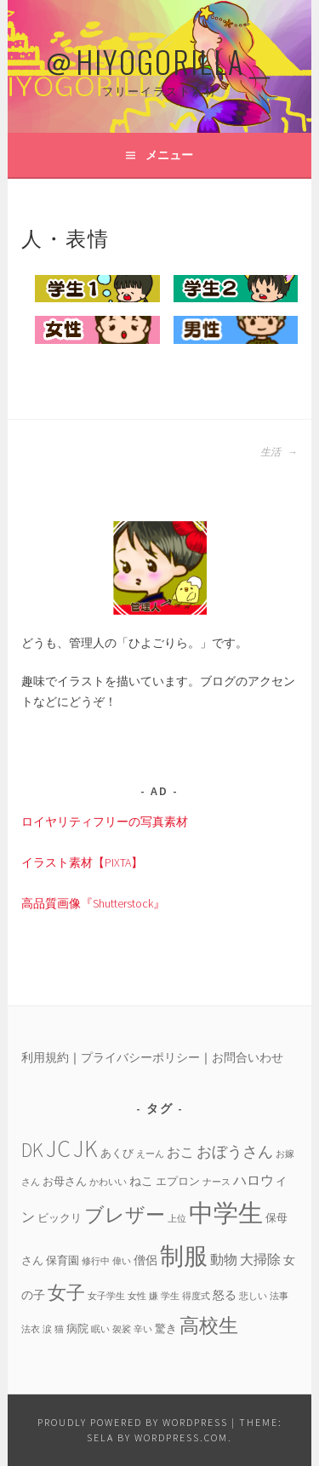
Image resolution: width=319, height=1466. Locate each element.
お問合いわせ (247, 1057)
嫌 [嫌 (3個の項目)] (153, 1296)
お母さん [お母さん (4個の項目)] (65, 1181)
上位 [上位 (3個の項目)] (177, 1218)
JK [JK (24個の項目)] (85, 1149)
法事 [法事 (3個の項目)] (279, 1296)
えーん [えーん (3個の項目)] (150, 1154)
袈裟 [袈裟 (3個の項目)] (121, 1329)
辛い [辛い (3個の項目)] (143, 1329)
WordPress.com (181, 1437)
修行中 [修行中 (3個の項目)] (96, 1261)
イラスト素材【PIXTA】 (82, 862)
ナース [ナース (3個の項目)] (216, 1182)
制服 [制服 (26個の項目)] (184, 1255)
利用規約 (45, 1057)
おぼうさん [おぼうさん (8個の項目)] (235, 1151)
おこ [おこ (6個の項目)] (180, 1151)
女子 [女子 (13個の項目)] (66, 1292)
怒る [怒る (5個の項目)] (224, 1295)
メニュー (169, 155)
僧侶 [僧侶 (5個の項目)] (145, 1260)
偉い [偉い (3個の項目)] (121, 1261)
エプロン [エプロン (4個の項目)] (178, 1181)
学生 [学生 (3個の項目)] (170, 1296)
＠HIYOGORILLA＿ (159, 60)
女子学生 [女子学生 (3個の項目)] (106, 1296)
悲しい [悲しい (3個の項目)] (253, 1296)
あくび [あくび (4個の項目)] (117, 1153)
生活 (279, 452)
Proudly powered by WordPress (132, 1422)
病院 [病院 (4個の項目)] (77, 1328)
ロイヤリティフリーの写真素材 (104, 821)
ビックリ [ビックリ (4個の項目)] (59, 1217)
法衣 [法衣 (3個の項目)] (30, 1329)
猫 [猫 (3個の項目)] (59, 1329)
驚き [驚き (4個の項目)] (166, 1328)
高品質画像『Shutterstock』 (93, 903)
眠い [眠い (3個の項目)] (100, 1329)
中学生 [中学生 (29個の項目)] (226, 1212)
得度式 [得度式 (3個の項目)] (196, 1296)
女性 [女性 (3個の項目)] (137, 1296)
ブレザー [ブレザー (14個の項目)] (124, 1214)
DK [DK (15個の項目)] (32, 1149)
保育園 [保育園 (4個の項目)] (62, 1260)
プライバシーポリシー (140, 1057)
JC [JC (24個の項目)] (58, 1149)
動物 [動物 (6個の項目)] (223, 1259)
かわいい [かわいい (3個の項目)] (108, 1182)
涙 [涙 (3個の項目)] (47, 1329)
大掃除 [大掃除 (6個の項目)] (260, 1259)
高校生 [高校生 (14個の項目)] (208, 1325)
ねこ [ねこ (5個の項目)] (141, 1180)
